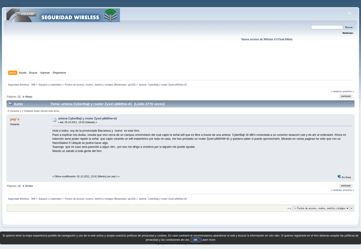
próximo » (348, 91)
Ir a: (289, 208)
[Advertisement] (180, 60)
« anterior (336, 91)
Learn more (208, 239)
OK (196, 239)
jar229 (131, 84)
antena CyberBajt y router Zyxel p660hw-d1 (87, 118)
